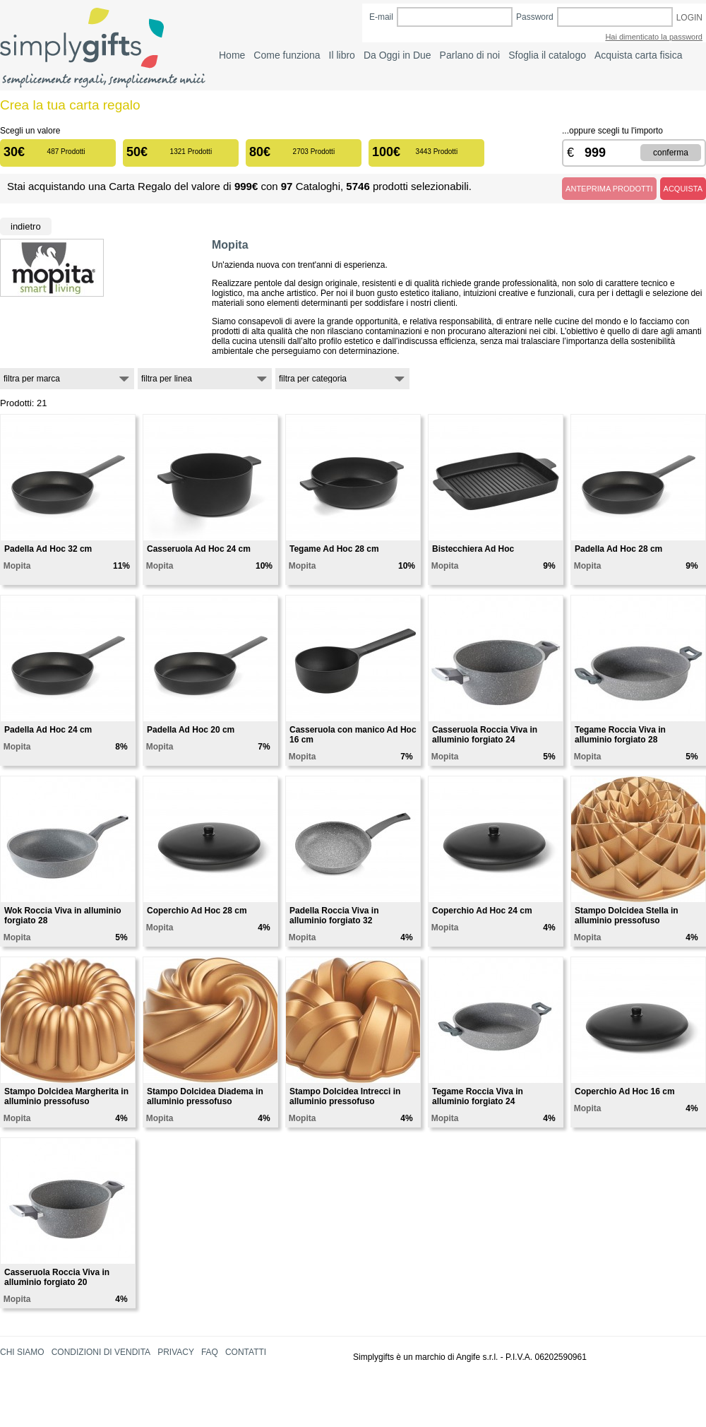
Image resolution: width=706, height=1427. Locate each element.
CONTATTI (245, 1352)
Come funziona (286, 55)
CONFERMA (670, 153)
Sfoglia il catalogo (547, 55)
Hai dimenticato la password (653, 36)
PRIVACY (175, 1352)
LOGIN (689, 18)
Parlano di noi (470, 55)
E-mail (381, 17)
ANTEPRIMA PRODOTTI (609, 188)
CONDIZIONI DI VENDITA (101, 1352)
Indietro (26, 226)
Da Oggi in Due (397, 55)
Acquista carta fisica (638, 55)
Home (232, 55)
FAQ (209, 1352)
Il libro (342, 55)
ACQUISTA (683, 188)
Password (535, 17)
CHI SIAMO (22, 1352)
